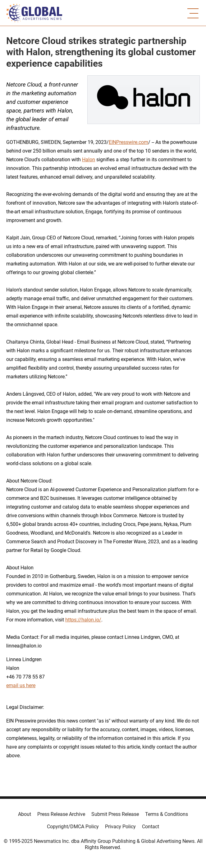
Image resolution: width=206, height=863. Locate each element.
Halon (88, 159)
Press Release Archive (61, 814)
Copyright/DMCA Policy (73, 827)
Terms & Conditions (166, 814)
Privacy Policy (120, 827)
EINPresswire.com (128, 142)
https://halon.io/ (83, 620)
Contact (150, 827)
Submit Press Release (115, 814)
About (24, 814)
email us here (20, 685)
